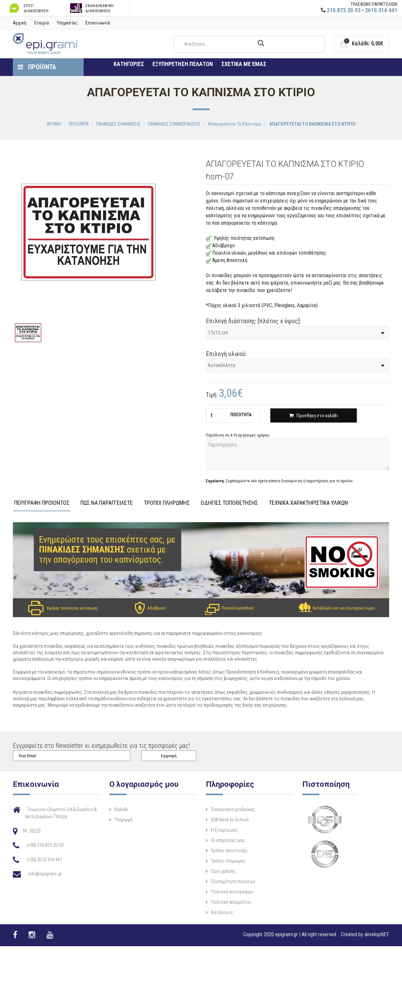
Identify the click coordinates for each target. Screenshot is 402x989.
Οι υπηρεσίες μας (212, 840)
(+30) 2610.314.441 (44, 859)
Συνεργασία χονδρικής (217, 809)
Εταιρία (41, 23)
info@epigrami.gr (45, 874)
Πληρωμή (115, 820)
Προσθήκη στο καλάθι (313, 416)
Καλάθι (113, 809)
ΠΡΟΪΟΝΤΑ (37, 67)
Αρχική (19, 23)
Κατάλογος (206, 912)
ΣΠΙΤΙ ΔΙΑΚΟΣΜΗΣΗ (28, 8)
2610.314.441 (381, 10)
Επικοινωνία (98, 23)
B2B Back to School (214, 820)
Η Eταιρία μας (208, 830)
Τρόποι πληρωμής (212, 861)
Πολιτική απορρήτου (215, 902)
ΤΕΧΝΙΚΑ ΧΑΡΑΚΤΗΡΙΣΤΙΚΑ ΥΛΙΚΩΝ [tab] (308, 503)
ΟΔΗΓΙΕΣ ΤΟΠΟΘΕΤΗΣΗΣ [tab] (229, 503)
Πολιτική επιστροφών (216, 892)
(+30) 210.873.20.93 (45, 845)
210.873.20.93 (344, 10)
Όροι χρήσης (207, 871)
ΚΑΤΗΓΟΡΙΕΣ (129, 64)
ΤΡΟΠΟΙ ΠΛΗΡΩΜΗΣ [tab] (167, 503)
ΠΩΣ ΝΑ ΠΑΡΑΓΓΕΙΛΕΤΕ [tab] (106, 503)
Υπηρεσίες (67, 23)
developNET (376, 934)
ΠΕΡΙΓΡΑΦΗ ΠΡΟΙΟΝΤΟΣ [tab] (41, 503)
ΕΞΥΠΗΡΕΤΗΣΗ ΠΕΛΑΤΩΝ (182, 64)
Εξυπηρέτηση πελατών (217, 881)
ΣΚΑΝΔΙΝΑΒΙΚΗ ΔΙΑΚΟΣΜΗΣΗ (92, 8)
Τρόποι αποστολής (213, 850)
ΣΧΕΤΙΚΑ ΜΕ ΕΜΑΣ (243, 64)
